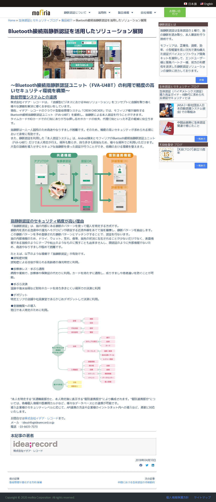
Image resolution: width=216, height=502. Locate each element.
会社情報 (148, 12)
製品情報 (126, 12)
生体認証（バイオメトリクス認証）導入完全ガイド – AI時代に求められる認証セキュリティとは (182, 94)
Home (11, 20)
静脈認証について (77, 12)
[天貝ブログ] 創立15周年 (191, 151)
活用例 (104, 12)
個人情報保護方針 (177, 497)
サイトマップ (202, 497)
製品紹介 (67, 20)
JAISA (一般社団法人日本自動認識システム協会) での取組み (191, 108)
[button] (141, 465)
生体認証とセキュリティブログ (38, 20)
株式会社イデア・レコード (41, 418)
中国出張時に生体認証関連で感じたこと (191, 124)
